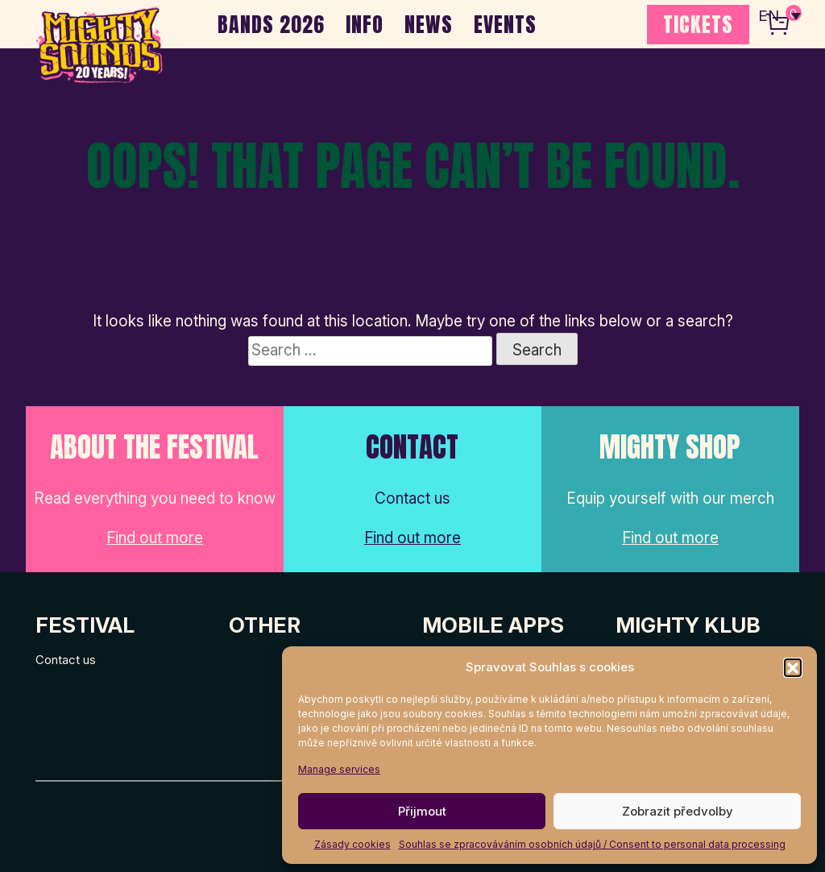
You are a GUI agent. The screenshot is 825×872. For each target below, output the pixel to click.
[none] (779, 16)
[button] (793, 667)
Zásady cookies (352, 844)
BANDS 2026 (271, 24)
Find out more (154, 538)
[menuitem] (779, 16)
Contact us (65, 659)
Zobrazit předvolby (677, 811)
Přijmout (422, 811)
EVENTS (505, 24)
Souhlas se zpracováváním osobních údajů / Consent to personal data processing (592, 844)
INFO (364, 24)
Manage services (339, 769)
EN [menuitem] (768, 16)
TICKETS (698, 24)
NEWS (428, 24)
